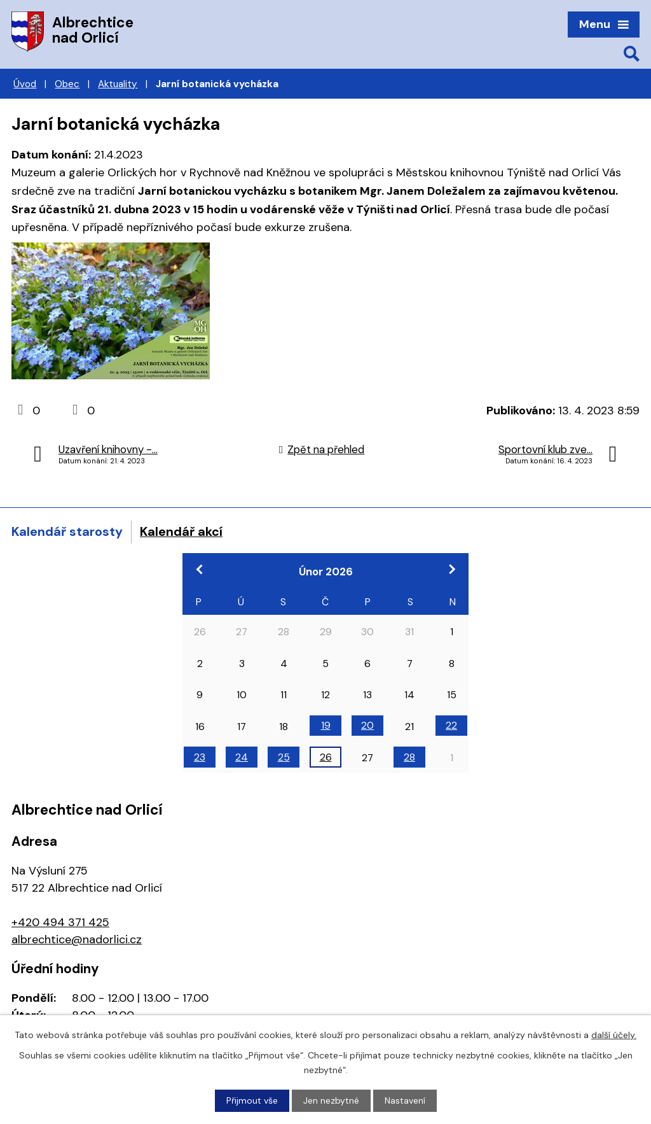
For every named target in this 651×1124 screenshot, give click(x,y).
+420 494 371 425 (60, 922)
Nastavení (405, 1100)
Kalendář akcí (181, 531)
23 (199, 757)
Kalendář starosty (67, 531)
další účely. (613, 1035)
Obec (67, 84)
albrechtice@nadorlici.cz (76, 939)
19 (326, 725)
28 (409, 757)
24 (241, 757)
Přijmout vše (252, 1100)
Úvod (24, 84)
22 (451, 725)
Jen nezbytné (331, 1100)
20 (367, 725)
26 (326, 757)
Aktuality (117, 84)
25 (284, 757)
